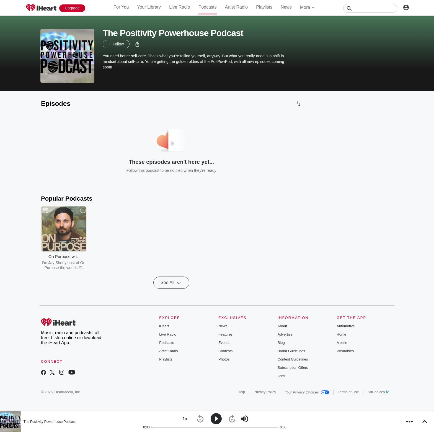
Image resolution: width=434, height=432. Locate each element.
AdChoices (378, 392)
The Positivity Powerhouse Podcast (50, 422)
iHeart (164, 326)
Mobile (342, 343)
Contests (225, 351)
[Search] (370, 8)
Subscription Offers (293, 367)
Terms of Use (348, 392)
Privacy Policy (265, 392)
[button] (137, 44)
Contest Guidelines (293, 359)
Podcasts (207, 7)
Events (223, 343)
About (282, 326)
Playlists (264, 7)
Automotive (346, 326)
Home (341, 334)
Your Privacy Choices (307, 392)
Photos (223, 359)
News (286, 7)
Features (225, 334)
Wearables (345, 351)
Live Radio (179, 7)
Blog (281, 343)
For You (121, 7)
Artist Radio (236, 7)
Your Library (149, 7)
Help (241, 392)
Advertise (285, 334)
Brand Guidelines (291, 351)
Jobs (281, 376)
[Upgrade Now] (72, 8)
